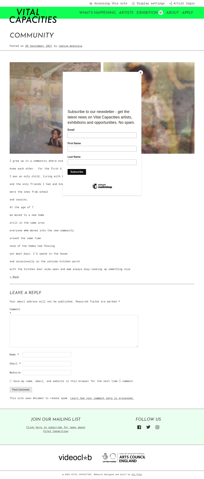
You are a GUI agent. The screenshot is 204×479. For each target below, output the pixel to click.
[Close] (140, 72)
